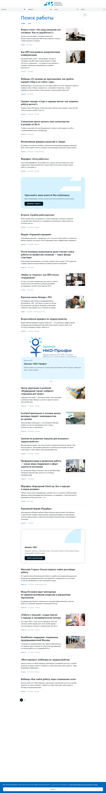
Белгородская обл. (39, 311)
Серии (23, 44)
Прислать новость (34, 204)
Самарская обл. (39, 151)
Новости (23, 134)
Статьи (23, 71)
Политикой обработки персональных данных (83, 784)
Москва (37, 114)
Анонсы (23, 94)
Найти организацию (35, 558)
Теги (29, 23)
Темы (23, 23)
